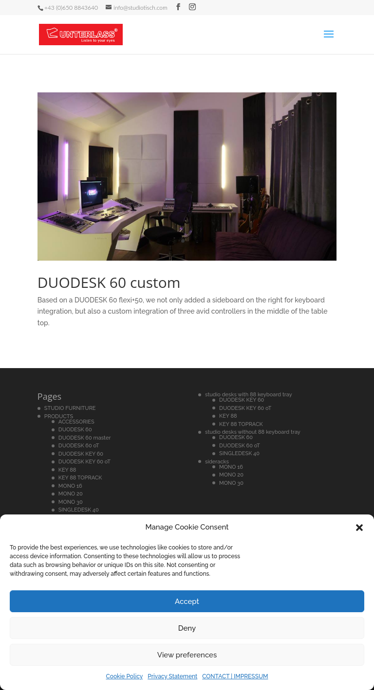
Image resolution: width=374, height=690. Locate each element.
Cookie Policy (124, 676)
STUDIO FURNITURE (70, 408)
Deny (187, 628)
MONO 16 (70, 486)
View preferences (187, 655)
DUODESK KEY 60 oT (84, 462)
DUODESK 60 (75, 429)
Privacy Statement (172, 676)
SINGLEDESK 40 (78, 510)
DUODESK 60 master (84, 438)
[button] (359, 527)
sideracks (217, 462)
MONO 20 (70, 494)
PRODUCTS (58, 416)
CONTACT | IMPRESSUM (235, 676)
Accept (187, 601)
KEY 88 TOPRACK (80, 478)
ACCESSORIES (76, 422)
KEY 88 (67, 470)
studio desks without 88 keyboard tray (252, 432)
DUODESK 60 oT (78, 445)
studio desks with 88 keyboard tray (248, 394)
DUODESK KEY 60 (80, 454)
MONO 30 (70, 502)
